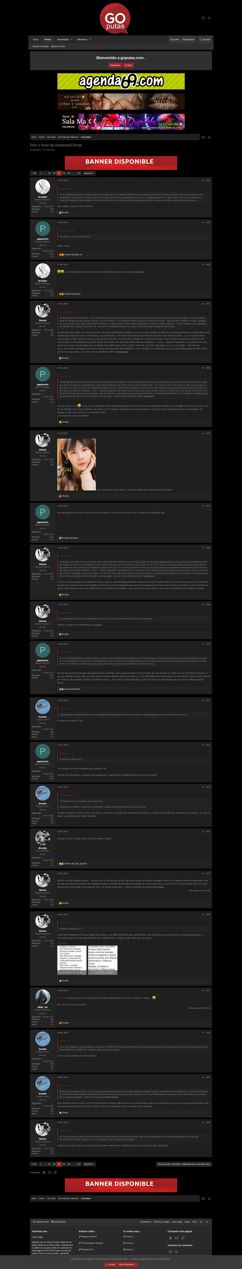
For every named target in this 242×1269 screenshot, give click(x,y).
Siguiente (88, 173)
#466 (208, 433)
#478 (208, 1033)
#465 (208, 368)
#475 (208, 873)
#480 (208, 1122)
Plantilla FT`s (86, 1249)
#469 (208, 604)
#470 (208, 644)
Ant (34, 173)
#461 (208, 180)
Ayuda (187, 1222)
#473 (208, 787)
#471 (208, 700)
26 (69, 173)
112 (79, 173)
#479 (208, 1077)
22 (49, 173)
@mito (60, 998)
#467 (208, 506)
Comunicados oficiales (91, 1243)
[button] (71, 39)
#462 (208, 222)
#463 (208, 264)
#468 (208, 548)
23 (54, 173)
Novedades (63, 39)
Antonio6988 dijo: (67, 312)
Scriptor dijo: (65, 230)
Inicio (35, 39)
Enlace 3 (128, 1249)
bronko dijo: (65, 753)
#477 (208, 991)
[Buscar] (205, 39)
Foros (48, 39)
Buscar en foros (58, 46)
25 (64, 173)
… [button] (45, 173)
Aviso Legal (177, 1222)
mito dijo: (64, 376)
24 (59, 173)
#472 (208, 745)
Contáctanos (145, 1222)
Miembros (82, 39)
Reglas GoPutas (88, 1236)
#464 (208, 304)
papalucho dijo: (66, 189)
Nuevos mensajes (41, 46)
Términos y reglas (161, 1222)
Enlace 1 (128, 1236)
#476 (208, 915)
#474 (208, 832)
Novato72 (36, 150)
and (73, 255)
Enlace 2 (128, 1243)
